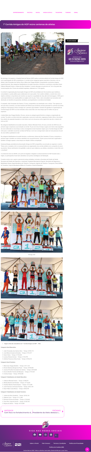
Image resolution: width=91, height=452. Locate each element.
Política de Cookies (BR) (56, 447)
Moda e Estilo (47, 12)
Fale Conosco (45, 443)
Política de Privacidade (77, 443)
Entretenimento (18, 12)
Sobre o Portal (33, 443)
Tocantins (59, 12)
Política (29, 12)
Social (38, 12)
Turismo (68, 12)
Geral (76, 12)
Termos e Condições (59, 443)
